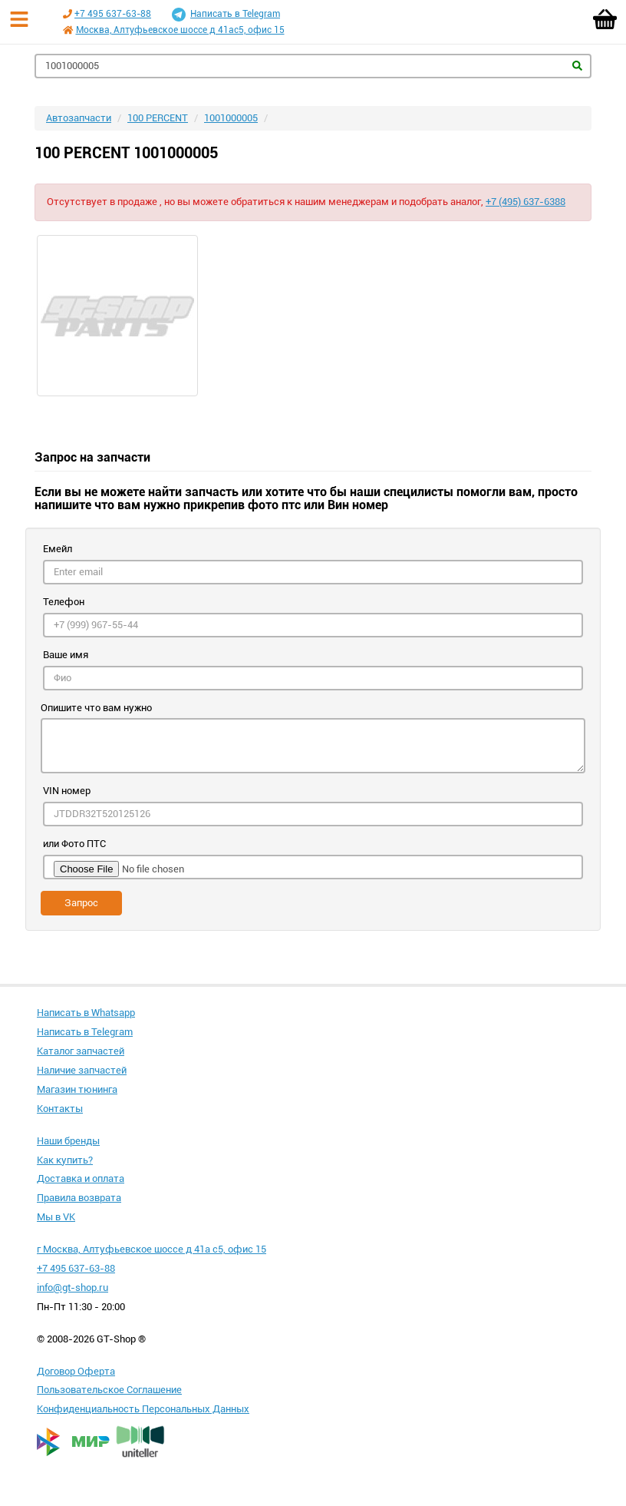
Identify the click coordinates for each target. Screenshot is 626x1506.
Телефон (63, 601)
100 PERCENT (157, 118)
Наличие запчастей (82, 1070)
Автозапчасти (78, 118)
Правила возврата (79, 1197)
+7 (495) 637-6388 (525, 201)
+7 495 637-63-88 (112, 13)
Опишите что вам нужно (96, 707)
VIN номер (67, 790)
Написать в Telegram (226, 15)
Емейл (57, 548)
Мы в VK (56, 1217)
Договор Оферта (76, 1371)
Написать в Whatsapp (86, 1012)
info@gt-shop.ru (72, 1287)
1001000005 (231, 118)
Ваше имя (65, 654)
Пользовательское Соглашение (109, 1389)
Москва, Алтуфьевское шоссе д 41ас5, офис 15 (180, 30)
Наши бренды (68, 1141)
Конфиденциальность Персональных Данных (143, 1409)
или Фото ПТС (74, 843)
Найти (577, 66)
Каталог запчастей (80, 1051)
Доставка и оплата (80, 1178)
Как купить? (65, 1160)
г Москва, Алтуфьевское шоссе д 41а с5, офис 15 (151, 1249)
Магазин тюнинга (77, 1089)
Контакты (60, 1108)
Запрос (81, 903)
